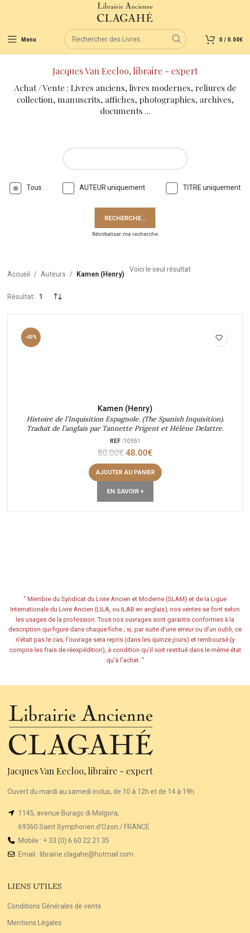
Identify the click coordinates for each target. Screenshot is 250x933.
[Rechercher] (125, 39)
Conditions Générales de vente (54, 906)
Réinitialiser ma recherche (125, 234)
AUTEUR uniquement (103, 187)
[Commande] (57, 296)
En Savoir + (125, 491)
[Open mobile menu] (21, 39)
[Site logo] (125, 12)
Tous (25, 187)
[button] (125, 472)
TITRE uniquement (203, 187)
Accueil (18, 274)
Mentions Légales (34, 923)
